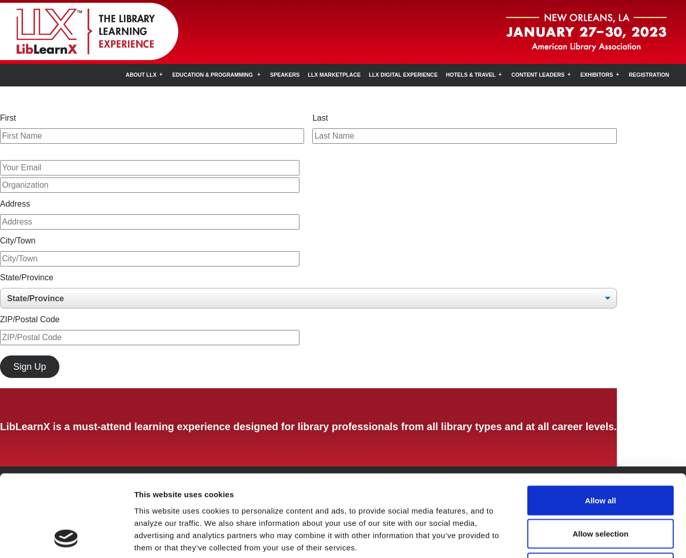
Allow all (600, 423)
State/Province (26, 277)
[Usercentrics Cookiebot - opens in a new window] (66, 538)
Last (320, 118)
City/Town (17, 240)
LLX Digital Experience (403, 75)
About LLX (141, 75)
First (8, 118)
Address (15, 203)
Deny (600, 490)
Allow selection (600, 457)
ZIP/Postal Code (30, 319)
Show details (537, 537)
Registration (649, 75)
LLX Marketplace (334, 75)
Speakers (285, 75)
